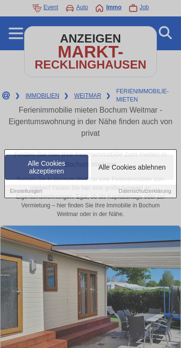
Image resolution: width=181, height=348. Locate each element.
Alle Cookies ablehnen (132, 168)
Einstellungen (26, 191)
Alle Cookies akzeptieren (47, 167)
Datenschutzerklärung (145, 191)
